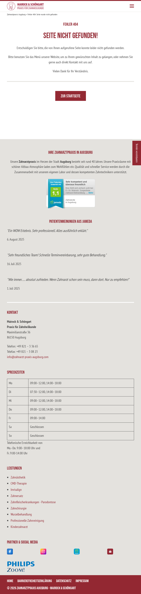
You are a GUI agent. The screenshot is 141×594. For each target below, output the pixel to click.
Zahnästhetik (18, 477)
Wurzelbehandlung (21, 514)
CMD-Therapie (19, 483)
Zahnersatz (17, 496)
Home (10, 581)
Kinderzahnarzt (19, 527)
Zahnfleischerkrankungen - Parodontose (33, 502)
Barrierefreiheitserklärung (34, 581)
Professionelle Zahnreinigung (27, 520)
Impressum (82, 581)
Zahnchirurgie (18, 508)
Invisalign (16, 489)
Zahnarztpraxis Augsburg (16, 14)
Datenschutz (63, 581)
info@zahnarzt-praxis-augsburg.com (27, 357)
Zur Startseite (70, 96)
